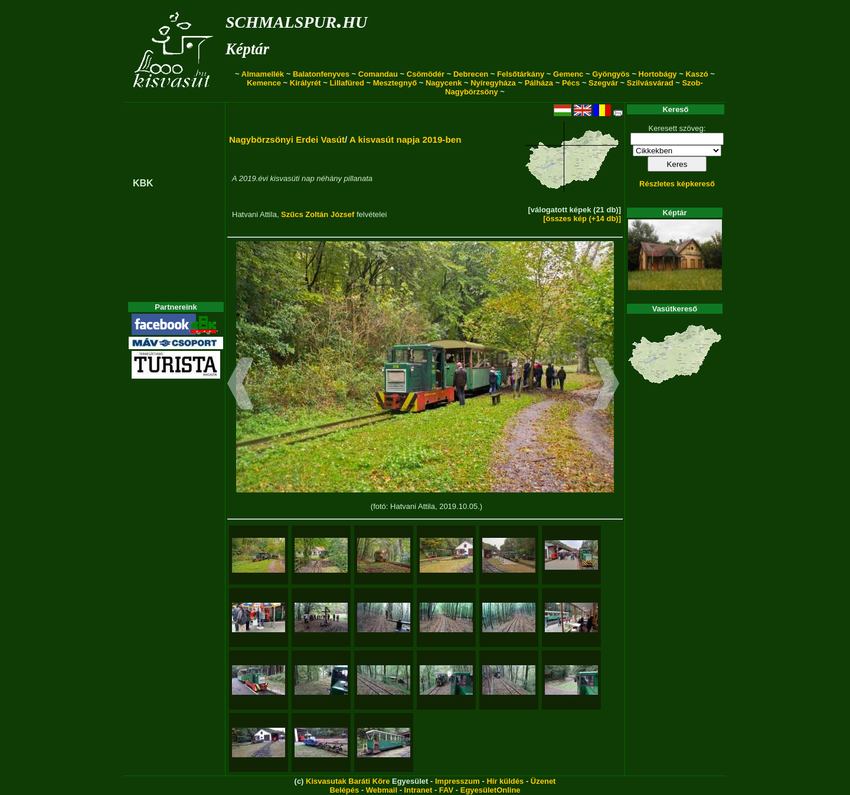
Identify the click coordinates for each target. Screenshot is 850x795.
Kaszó (696, 74)
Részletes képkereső (677, 183)
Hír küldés (505, 781)
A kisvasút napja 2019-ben (405, 139)
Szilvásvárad (650, 82)
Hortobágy (658, 74)
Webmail (381, 790)
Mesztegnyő (395, 82)
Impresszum (457, 781)
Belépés (344, 790)
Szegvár (603, 82)
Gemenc (568, 74)
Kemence (264, 82)
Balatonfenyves (321, 74)
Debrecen (470, 74)
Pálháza (539, 82)
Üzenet (543, 781)
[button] (240, 385)
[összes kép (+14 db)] (582, 218)
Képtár (247, 49)
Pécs (571, 82)
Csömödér (425, 74)
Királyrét (305, 82)
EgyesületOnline (490, 790)
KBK (143, 183)
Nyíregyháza (493, 82)
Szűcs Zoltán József (317, 214)
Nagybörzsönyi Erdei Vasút (287, 139)
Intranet (418, 790)
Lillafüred (346, 82)
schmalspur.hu (296, 19)
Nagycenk (444, 82)
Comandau (378, 74)
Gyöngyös (611, 74)
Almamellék (262, 74)
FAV (446, 790)
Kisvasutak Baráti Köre (348, 781)
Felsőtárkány (520, 74)
